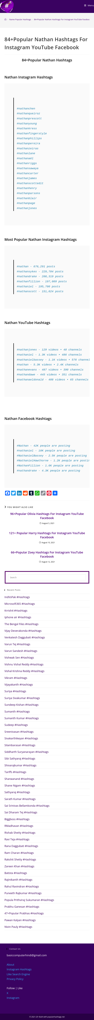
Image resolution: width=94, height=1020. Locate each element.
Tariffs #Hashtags (15, 772)
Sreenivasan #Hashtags (19, 731)
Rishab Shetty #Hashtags (19, 832)
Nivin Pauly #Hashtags (18, 927)
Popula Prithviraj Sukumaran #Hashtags (29, 900)
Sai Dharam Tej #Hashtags (20, 812)
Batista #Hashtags (15, 873)
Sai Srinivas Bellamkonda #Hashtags (26, 805)
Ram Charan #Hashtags (19, 853)
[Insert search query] (47, 577)
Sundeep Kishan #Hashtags (21, 704)
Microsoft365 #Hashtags (19, 603)
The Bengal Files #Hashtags (21, 624)
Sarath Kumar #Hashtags (20, 799)
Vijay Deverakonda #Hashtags (22, 630)
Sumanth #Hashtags (17, 711)
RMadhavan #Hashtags (18, 826)
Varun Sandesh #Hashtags (20, 651)
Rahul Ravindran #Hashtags (21, 886)
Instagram (13, 998)
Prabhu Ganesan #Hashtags (21, 906)
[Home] (5, 19)
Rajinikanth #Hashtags (18, 879)
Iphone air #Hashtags (17, 617)
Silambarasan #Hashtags (19, 745)
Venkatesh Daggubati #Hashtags (24, 637)
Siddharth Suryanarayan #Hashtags (26, 752)
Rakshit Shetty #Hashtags (20, 859)
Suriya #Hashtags (15, 691)
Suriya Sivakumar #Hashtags (22, 698)
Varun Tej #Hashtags (17, 644)
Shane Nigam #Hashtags (19, 785)
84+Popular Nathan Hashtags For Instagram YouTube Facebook (62, 19)
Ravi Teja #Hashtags (16, 839)
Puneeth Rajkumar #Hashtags (22, 893)
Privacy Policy (15, 979)
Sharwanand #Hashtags (19, 779)
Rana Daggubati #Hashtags (21, 846)
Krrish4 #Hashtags (15, 610)
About (10, 964)
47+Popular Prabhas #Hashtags (24, 913)
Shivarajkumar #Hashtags (20, 765)
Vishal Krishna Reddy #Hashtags (24, 671)
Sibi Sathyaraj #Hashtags (19, 758)
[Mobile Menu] (89, 5)
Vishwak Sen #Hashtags (19, 657)
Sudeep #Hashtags (16, 725)
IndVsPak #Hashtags (17, 597)
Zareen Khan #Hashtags (19, 866)
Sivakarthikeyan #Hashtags (21, 738)
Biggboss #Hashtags (17, 819)
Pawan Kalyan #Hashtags (20, 920)
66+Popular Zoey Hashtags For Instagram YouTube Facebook (47, 554)
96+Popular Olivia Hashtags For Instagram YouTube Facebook (47, 516)
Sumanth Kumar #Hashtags (21, 718)
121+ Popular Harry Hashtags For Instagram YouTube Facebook (47, 535)
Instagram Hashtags (19, 969)
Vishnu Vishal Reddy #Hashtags (23, 664)
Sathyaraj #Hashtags (17, 792)
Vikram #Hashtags (15, 678)
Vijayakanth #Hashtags (18, 684)
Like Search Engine (18, 974)
